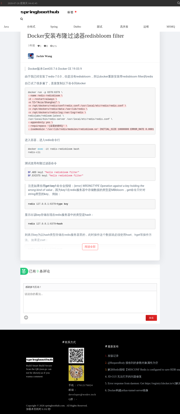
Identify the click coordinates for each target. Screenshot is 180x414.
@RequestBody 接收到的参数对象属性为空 (133, 362)
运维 (146, 26)
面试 (99, 26)
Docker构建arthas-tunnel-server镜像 (128, 390)
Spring (54, 26)
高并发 (124, 26)
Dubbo (77, 26)
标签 (72, 12)
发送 (151, 318)
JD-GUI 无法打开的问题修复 (125, 376)
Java (6, 26)
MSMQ (171, 26)
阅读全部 (90, 246)
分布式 (31, 26)
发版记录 (113, 355)
